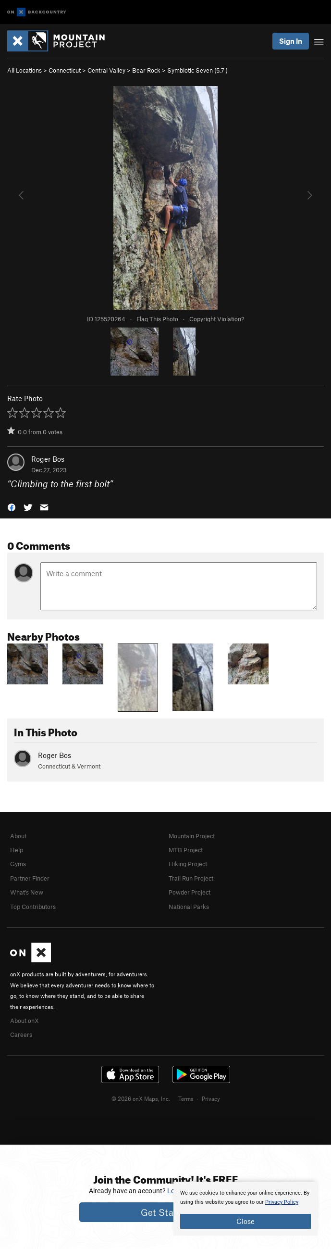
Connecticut (65, 70)
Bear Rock (146, 70)
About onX (24, 1020)
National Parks (189, 906)
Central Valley (106, 70)
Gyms (18, 864)
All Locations (24, 70)
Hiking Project (188, 864)
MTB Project (186, 850)
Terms (186, 1098)
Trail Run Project (191, 878)
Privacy (211, 1098)
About (18, 836)
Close (245, 1221)
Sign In (290, 41)
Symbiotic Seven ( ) (197, 70)
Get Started (165, 1212)
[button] (11, 506)
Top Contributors (33, 906)
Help (16, 850)
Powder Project (189, 892)
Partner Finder (29, 878)
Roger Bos (47, 458)
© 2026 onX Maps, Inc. (140, 1098)
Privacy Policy (281, 1202)
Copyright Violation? (216, 319)
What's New (26, 892)
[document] (245, 1208)
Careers (21, 1034)
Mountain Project (192, 836)
